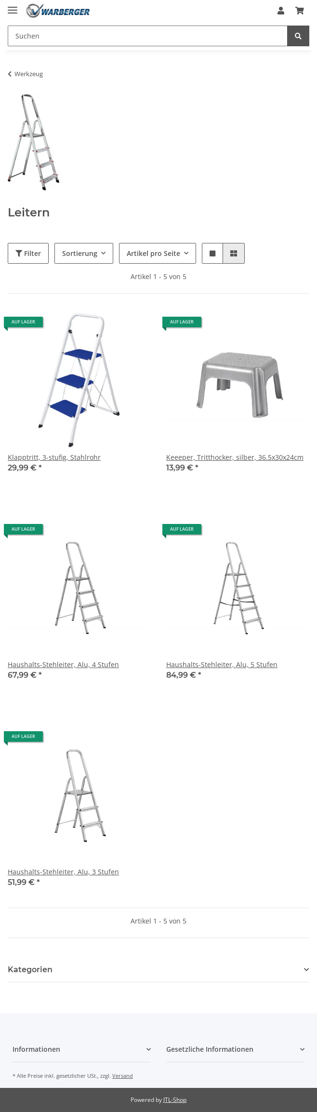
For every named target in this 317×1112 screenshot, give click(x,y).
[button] (281, 10)
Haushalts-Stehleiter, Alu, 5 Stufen (221, 664)
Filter (28, 253)
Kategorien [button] (30, 969)
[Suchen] (148, 36)
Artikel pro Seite (153, 253)
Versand (122, 1075)
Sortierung (79, 253)
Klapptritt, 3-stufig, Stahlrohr (54, 457)
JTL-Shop (174, 1100)
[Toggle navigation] (12, 6)
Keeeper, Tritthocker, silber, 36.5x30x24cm (235, 457)
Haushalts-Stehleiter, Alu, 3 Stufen (63, 871)
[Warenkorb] (299, 10)
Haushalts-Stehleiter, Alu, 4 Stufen (63, 664)
